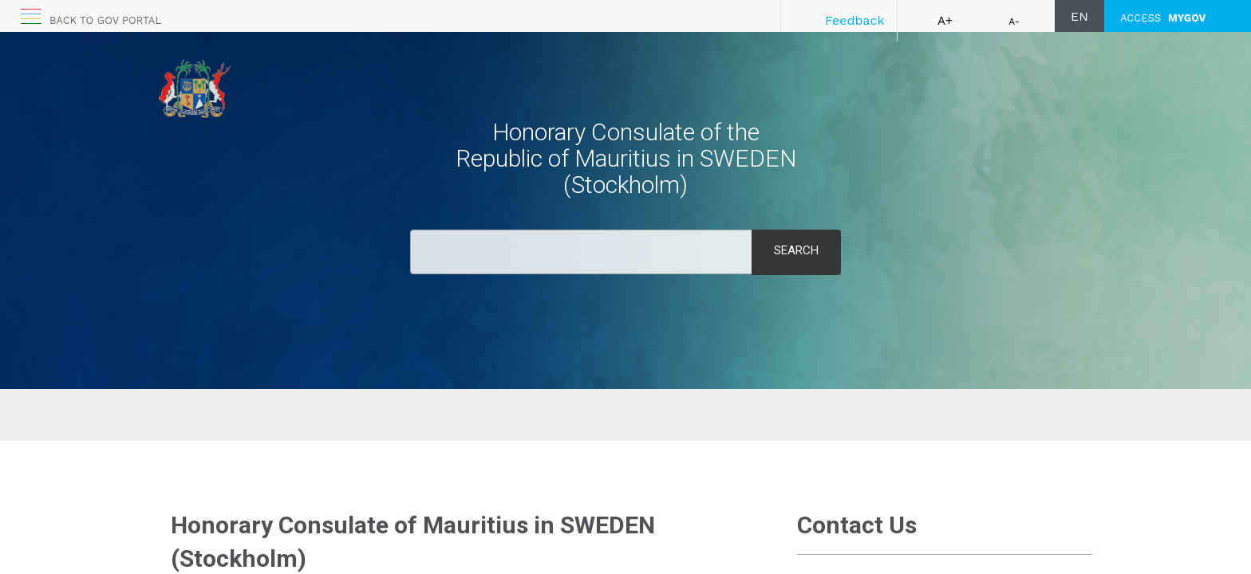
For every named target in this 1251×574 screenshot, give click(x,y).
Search (796, 250)
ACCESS (1163, 18)
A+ (945, 21)
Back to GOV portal (105, 20)
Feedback (855, 20)
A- (1014, 21)
